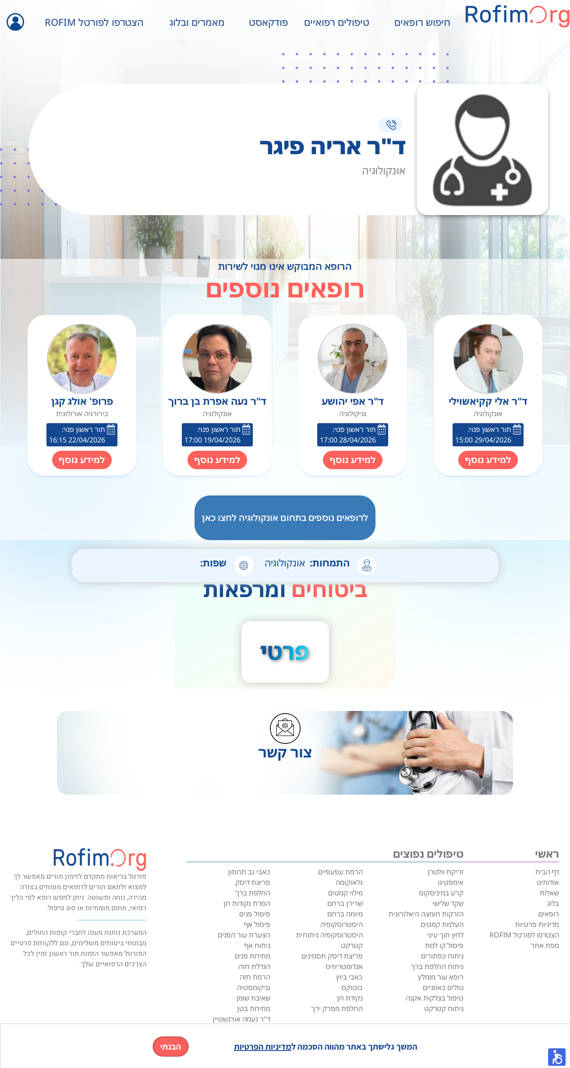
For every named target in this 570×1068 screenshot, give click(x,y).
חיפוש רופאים (422, 22)
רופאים (548, 914)
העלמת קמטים (442, 924)
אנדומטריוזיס (344, 966)
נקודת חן (350, 998)
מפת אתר (545, 945)
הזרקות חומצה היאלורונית (426, 914)
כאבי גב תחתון (249, 872)
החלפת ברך (252, 893)
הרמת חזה (255, 977)
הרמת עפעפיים (340, 872)
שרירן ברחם (345, 903)
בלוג (553, 903)
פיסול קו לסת (444, 945)
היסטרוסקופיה (341, 924)
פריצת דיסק (252, 882)
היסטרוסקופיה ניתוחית (329, 935)
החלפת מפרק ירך (337, 1008)
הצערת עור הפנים (244, 935)
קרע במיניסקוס (441, 893)
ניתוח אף (257, 945)
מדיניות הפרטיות (262, 1046)
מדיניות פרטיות (537, 924)
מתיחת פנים (252, 956)
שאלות (549, 893)
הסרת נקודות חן (246, 903)
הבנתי (170, 1046)
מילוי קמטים (345, 893)
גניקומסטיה (253, 987)
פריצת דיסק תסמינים (332, 956)
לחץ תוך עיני (445, 935)
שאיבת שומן (253, 998)
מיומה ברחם (345, 914)
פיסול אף (257, 924)
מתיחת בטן (253, 1008)
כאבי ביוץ (349, 977)
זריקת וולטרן (446, 872)
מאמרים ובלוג (197, 22)
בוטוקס (352, 987)
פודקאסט (268, 22)
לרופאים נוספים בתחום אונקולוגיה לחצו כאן (285, 517)
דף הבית (547, 872)
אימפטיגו (451, 882)
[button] (557, 1057)
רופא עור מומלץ (441, 977)
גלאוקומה (349, 882)
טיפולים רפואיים (336, 22)
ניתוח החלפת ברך (437, 966)
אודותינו (548, 882)
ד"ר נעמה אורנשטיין (241, 1019)
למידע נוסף (488, 460)
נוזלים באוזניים (443, 987)
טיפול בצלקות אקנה (435, 998)
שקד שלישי (448, 903)
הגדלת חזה (254, 966)
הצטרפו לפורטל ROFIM (94, 22)
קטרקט (352, 945)
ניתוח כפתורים (442, 956)
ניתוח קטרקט (444, 1008)
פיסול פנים (254, 914)
